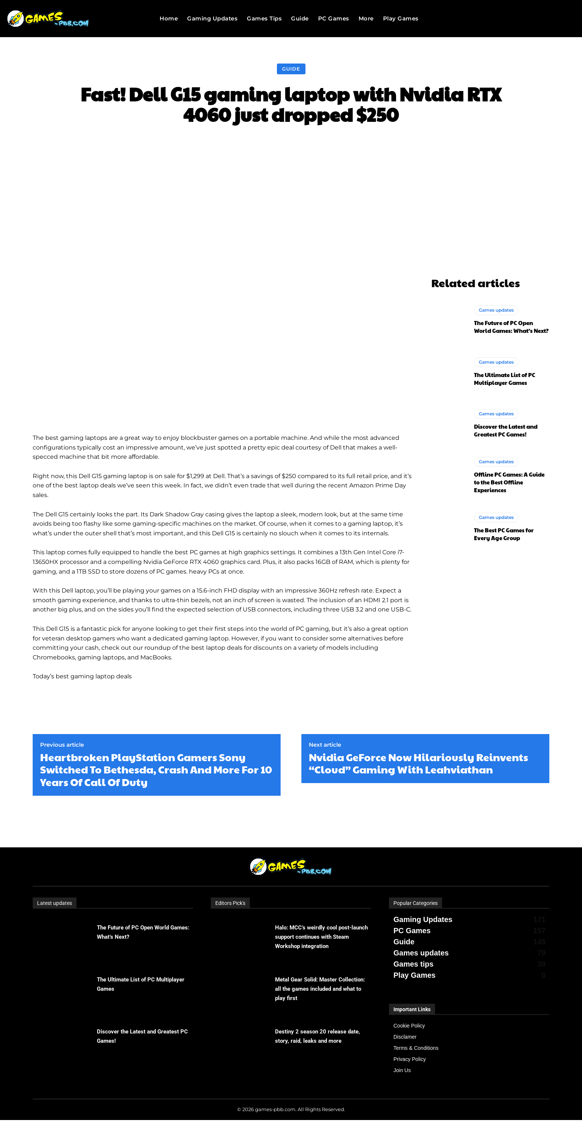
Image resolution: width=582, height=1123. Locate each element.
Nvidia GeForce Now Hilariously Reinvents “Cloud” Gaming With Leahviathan (418, 763)
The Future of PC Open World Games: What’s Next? (511, 326)
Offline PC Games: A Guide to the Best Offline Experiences (509, 482)
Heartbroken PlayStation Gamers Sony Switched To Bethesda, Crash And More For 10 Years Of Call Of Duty (156, 769)
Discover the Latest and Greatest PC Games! (505, 430)
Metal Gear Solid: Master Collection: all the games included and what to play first (320, 989)
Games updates (496, 310)
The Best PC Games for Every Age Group (504, 534)
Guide (291, 69)
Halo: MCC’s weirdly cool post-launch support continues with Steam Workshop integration (321, 937)
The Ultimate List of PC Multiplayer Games (504, 378)
